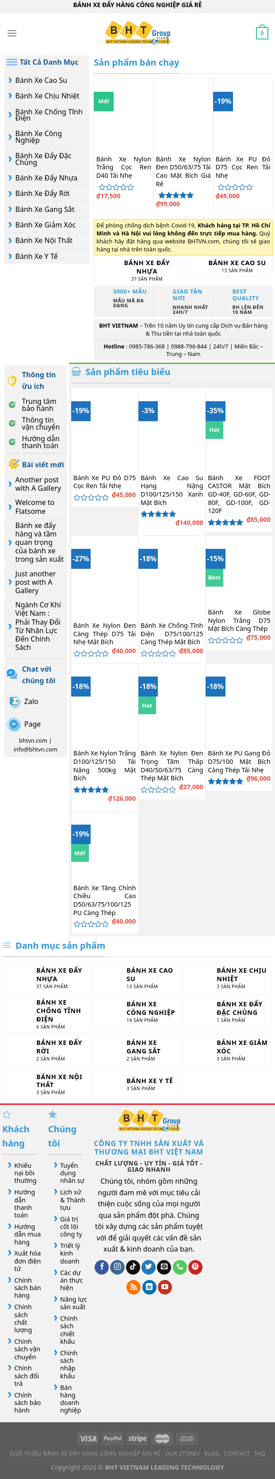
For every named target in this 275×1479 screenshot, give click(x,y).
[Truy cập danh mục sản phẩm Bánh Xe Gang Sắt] (136, 1050)
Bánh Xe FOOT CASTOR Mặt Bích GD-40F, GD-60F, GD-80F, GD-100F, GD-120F (239, 494)
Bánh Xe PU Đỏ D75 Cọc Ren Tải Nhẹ (242, 167)
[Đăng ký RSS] (133, 1287)
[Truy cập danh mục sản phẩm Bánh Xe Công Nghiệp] (136, 1011)
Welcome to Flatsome (35, 506)
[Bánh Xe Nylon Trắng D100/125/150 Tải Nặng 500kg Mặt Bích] (105, 703)
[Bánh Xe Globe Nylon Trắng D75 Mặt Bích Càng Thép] (239, 569)
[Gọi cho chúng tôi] (180, 1267)
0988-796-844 (189, 346)
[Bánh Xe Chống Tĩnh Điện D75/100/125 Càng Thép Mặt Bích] (172, 576)
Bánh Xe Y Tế (36, 256)
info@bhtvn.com (35, 749)
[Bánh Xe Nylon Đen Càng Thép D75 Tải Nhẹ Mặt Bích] (105, 576)
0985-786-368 (146, 346)
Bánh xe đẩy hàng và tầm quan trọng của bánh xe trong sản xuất (39, 542)
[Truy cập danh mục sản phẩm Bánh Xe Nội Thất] (46, 1084)
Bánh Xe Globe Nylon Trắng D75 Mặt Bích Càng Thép (239, 620)
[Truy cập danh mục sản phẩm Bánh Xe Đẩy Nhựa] (138, 269)
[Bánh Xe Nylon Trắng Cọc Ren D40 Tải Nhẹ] (123, 114)
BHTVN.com (203, 241)
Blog (212, 1453)
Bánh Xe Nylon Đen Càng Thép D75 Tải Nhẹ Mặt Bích (104, 634)
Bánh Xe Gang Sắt (45, 209)
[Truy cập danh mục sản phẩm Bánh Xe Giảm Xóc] (227, 1050)
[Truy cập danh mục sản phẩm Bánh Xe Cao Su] (228, 265)
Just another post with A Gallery (35, 582)
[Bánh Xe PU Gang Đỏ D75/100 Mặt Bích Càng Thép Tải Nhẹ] (239, 703)
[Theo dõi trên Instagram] (117, 1267)
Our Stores (182, 1453)
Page (32, 724)
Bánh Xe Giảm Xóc (45, 225)
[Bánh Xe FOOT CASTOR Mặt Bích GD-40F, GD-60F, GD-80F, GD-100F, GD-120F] (239, 428)
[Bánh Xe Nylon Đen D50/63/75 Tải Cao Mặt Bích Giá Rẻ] (183, 114)
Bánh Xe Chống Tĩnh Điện (49, 115)
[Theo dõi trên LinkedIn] (149, 1287)
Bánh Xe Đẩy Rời (42, 193)
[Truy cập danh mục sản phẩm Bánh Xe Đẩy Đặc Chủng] (227, 1011)
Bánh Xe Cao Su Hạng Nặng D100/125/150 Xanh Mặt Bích (172, 490)
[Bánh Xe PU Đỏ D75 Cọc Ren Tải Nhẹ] (243, 114)
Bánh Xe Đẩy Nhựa (46, 178)
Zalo (31, 701)
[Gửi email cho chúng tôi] (164, 1267)
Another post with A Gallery (38, 484)
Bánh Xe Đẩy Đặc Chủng (43, 159)
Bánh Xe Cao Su (41, 80)
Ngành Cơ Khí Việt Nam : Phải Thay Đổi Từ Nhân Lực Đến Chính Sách (38, 626)
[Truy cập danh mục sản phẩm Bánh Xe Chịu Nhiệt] (227, 978)
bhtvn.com (33, 740)
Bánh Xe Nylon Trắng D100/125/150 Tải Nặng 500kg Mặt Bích (104, 765)
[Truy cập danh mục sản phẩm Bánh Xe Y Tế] (136, 1084)
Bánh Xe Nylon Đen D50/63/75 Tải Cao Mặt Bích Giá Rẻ (183, 171)
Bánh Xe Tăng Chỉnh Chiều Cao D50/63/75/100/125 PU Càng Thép (104, 900)
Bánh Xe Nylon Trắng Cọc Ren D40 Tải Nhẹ (123, 167)
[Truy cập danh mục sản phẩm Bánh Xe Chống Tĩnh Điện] (46, 1014)
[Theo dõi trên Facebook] (102, 1267)
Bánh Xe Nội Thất (44, 240)
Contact (237, 1453)
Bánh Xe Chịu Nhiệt (47, 96)
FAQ (259, 1453)
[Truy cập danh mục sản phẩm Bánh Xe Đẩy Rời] (46, 1050)
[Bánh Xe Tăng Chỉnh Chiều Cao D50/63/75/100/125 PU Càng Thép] (105, 845)
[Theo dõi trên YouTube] (165, 1287)
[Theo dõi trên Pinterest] (195, 1267)
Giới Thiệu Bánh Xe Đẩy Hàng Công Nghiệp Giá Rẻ (85, 1453)
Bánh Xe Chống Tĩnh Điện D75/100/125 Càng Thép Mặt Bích (172, 634)
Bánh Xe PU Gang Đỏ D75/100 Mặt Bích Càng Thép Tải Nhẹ (239, 761)
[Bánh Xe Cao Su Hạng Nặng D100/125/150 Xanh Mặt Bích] (172, 428)
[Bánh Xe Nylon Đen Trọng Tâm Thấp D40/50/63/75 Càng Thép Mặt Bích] (172, 703)
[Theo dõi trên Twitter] (148, 1267)
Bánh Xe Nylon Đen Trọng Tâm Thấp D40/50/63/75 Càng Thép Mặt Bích (172, 765)
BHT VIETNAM (118, 325)
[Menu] (12, 33)
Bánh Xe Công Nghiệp (38, 137)
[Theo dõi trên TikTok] (133, 1267)
